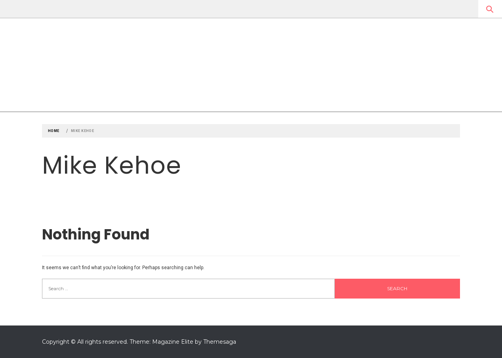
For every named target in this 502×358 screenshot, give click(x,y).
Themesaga (219, 341)
